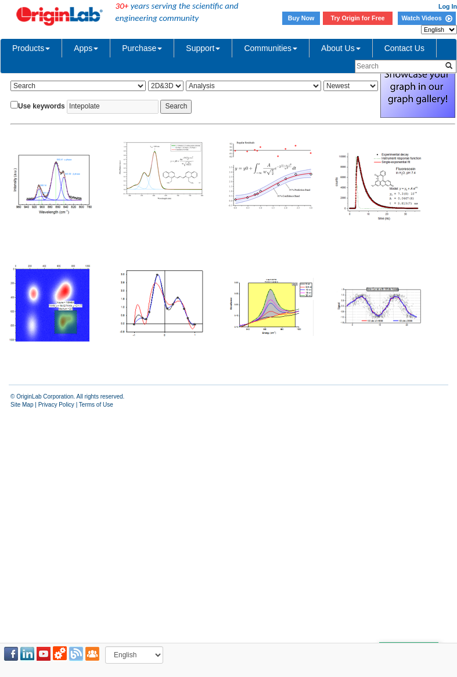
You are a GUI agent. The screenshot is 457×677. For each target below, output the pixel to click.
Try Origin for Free (358, 18)
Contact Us (404, 48)
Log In (447, 6)
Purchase (142, 48)
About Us (341, 48)
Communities (270, 48)
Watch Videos (426, 18)
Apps (86, 48)
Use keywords (41, 106)
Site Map (21, 404)
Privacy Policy (56, 404)
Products (31, 48)
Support (203, 48)
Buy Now (301, 18)
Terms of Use (96, 404)
